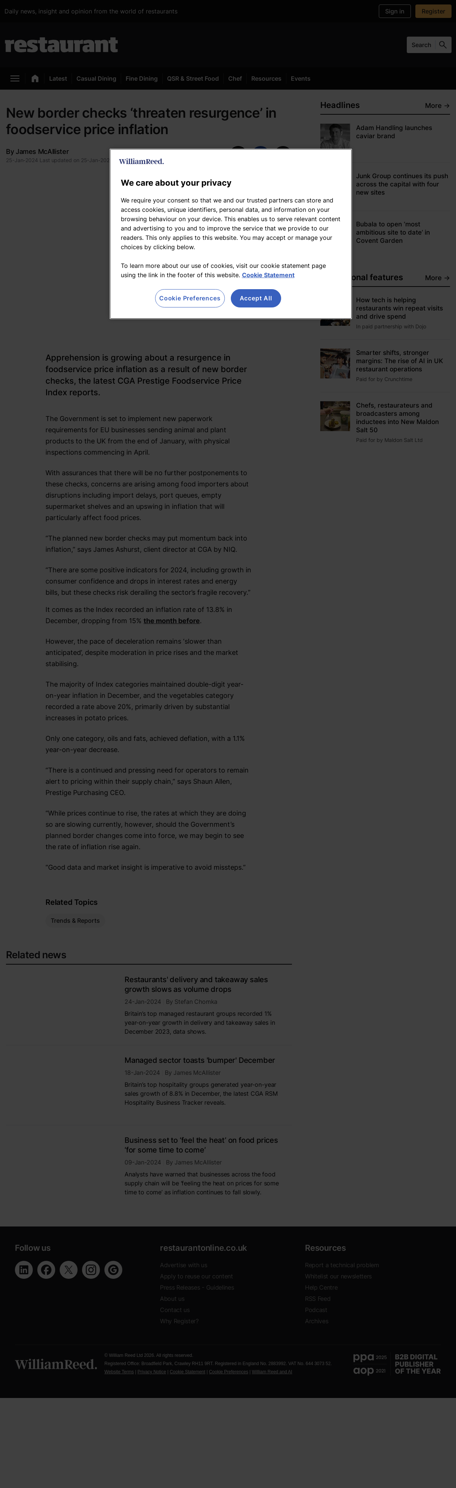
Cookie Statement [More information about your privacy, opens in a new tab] (268, 275)
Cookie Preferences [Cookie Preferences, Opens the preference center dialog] (189, 298)
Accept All (256, 298)
